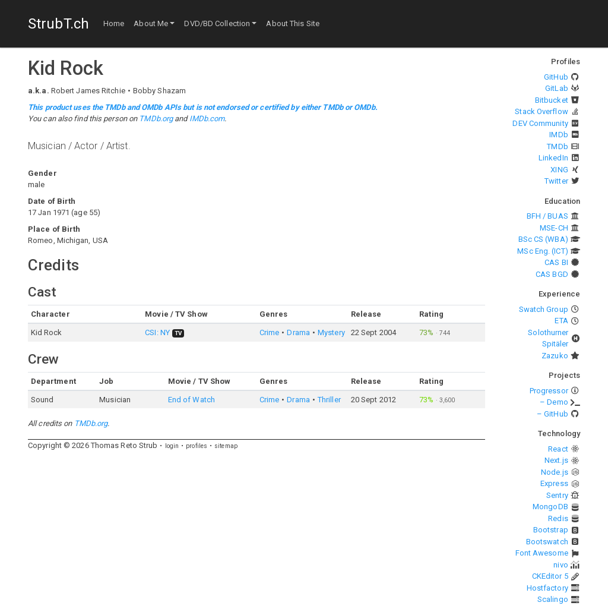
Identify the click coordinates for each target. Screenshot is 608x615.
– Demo (554, 402)
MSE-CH (554, 227)
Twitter (556, 180)
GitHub (556, 76)
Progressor (549, 390)
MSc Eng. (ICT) (542, 251)
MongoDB (550, 506)
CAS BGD (552, 274)
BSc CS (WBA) (543, 239)
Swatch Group (543, 309)
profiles (196, 446)
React (558, 448)
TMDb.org (156, 118)
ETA (561, 320)
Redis (558, 518)
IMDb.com (207, 118)
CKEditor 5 (550, 576)
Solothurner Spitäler (548, 338)
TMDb (557, 146)
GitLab (556, 88)
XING (559, 169)
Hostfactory (547, 588)
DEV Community (540, 123)
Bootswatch (547, 541)
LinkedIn (553, 157)
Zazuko (555, 355)
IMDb (558, 134)
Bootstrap (550, 529)
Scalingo (552, 599)
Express (554, 483)
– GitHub (552, 413)
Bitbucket (551, 100)
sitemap (226, 446)
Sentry (557, 495)
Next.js (556, 460)
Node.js (554, 472)
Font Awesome (541, 552)
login (172, 446)
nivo (560, 564)
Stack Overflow (541, 111)
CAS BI (556, 262)
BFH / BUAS (547, 216)
